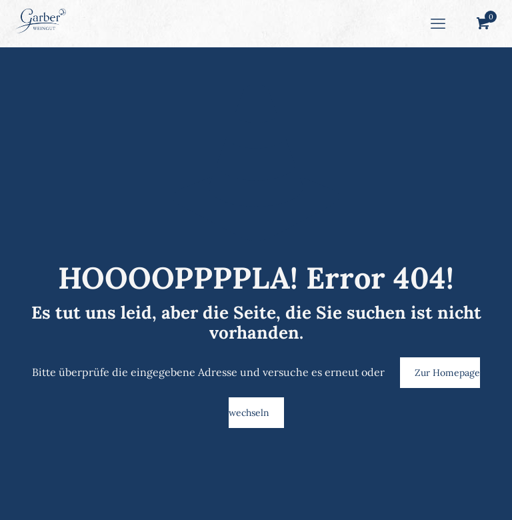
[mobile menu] (438, 23)
